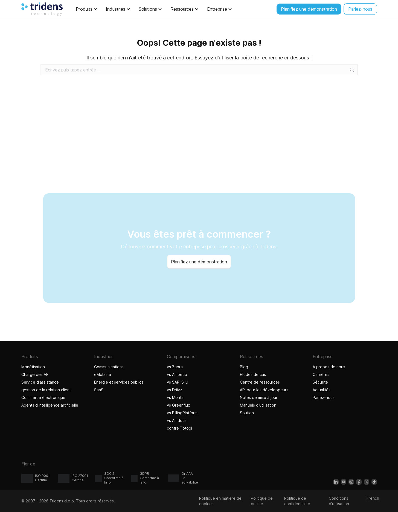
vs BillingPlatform (182, 412)
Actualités (321, 389)
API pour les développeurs (264, 389)
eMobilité (102, 374)
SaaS (98, 389)
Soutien (247, 412)
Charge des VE (34, 374)
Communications (109, 366)
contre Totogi (180, 428)
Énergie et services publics (118, 382)
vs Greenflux (178, 405)
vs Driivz (174, 389)
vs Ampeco (177, 374)
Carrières (321, 374)
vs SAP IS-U (177, 382)
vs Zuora (175, 366)
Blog (244, 366)
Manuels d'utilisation (258, 405)
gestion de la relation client (46, 389)
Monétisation (33, 366)
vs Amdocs (177, 420)
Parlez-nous (324, 397)
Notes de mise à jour (258, 397)
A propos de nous (329, 366)
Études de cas (253, 374)
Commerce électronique (43, 397)
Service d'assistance (40, 382)
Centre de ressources (260, 382)
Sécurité (320, 382)
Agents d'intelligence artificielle (50, 405)
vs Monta (175, 397)
